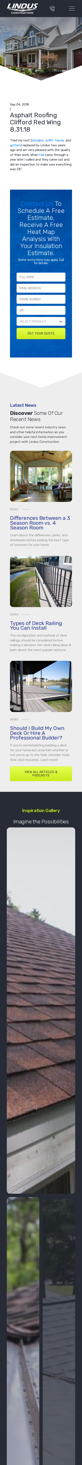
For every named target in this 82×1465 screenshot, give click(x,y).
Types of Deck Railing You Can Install (36, 625)
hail (41, 155)
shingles (37, 140)
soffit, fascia (54, 140)
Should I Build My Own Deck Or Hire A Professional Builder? (37, 733)
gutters (15, 145)
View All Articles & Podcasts (41, 773)
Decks (14, 509)
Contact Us (38, 204)
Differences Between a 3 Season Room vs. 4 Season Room (40, 523)
